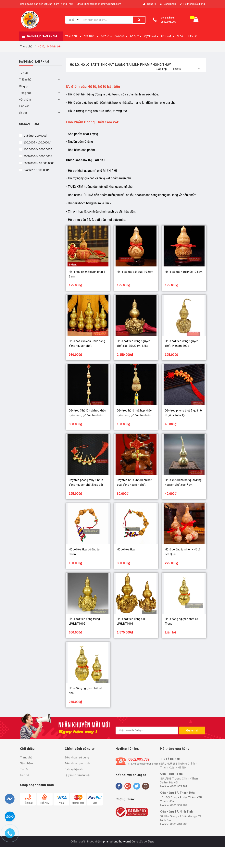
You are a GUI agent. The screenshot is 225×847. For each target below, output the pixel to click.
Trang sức (25, 92)
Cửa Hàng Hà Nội (172, 773)
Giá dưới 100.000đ (35, 135)
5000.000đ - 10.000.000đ (38, 163)
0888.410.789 (178, 824)
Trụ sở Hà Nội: (170, 758)
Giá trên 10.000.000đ (36, 170)
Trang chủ (26, 757)
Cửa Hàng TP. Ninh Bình (176, 811)
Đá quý (23, 86)
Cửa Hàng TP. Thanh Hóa (177, 792)
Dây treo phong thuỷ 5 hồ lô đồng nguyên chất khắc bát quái (86, 484)
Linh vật (24, 106)
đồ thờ (23, 112)
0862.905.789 (168, 21)
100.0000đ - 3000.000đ (37, 149)
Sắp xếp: (162, 68)
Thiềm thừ (25, 79)
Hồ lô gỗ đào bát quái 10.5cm (135, 271)
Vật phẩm (25, 99)
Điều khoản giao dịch (77, 763)
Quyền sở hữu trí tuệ (77, 775)
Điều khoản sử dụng (77, 757)
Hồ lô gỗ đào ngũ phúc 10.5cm (184, 271)
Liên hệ (24, 775)
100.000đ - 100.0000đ (37, 142)
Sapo (151, 841)
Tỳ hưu (23, 72)
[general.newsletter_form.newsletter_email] (147, 730)
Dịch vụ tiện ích (74, 769)
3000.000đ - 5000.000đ (37, 156)
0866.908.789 (178, 805)
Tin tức (24, 769)
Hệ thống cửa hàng (194, 3)
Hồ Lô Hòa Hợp (126, 549)
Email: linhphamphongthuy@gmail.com (99, 3)
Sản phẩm (26, 763)
